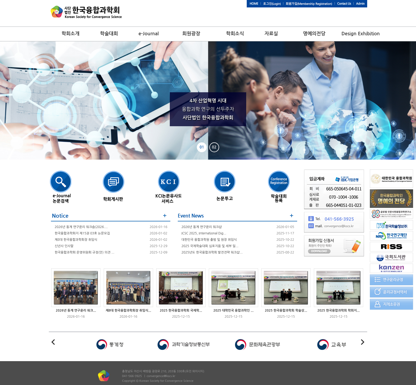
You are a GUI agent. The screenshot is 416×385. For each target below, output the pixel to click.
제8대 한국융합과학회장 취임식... (128, 310)
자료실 (271, 33)
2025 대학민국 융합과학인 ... (233, 310)
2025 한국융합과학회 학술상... (286, 310)
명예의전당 (314, 33)
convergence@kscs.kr (161, 376)
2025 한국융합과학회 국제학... (181, 310)
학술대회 (109, 33)
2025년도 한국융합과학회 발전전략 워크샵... (212, 252)
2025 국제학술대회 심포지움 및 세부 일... (210, 246)
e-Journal (148, 33)
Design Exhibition (360, 33)
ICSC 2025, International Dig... (203, 233)
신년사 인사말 (64, 246)
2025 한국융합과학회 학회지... (338, 310)
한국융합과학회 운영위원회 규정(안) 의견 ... (84, 252)
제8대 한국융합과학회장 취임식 (76, 239)
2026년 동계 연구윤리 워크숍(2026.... (81, 227)
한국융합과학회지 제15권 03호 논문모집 (82, 233)
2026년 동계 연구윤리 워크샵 (201, 227)
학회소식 (235, 33)
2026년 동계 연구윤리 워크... (76, 310)
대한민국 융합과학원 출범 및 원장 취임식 (209, 239)
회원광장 (191, 33)
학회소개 (71, 33)
